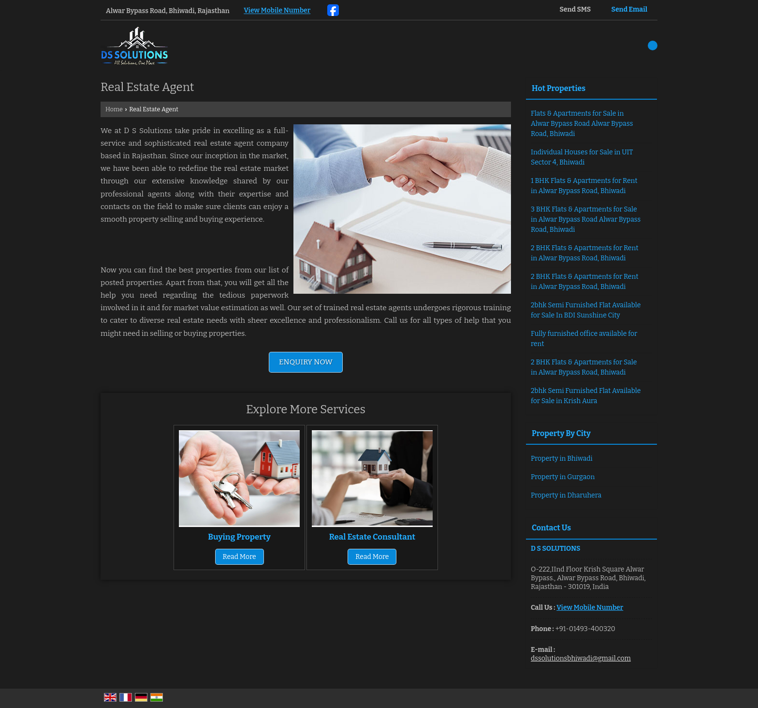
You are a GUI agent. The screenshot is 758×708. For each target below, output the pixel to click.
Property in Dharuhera (566, 495)
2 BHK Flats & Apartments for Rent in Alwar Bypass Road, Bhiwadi (584, 253)
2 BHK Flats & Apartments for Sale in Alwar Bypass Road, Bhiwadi (584, 367)
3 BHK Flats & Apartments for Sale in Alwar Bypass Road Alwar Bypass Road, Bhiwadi (586, 219)
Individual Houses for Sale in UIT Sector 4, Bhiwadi (582, 157)
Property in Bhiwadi (562, 458)
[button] (277, 11)
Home (114, 109)
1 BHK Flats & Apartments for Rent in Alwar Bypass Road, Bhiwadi (584, 186)
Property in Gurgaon (563, 477)
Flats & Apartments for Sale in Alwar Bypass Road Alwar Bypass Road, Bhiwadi (582, 123)
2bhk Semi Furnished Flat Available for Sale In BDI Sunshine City (586, 310)
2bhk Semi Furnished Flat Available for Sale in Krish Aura (586, 396)
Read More (239, 557)
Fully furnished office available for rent (584, 339)
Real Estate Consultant (372, 537)
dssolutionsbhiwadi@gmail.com (581, 658)
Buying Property (239, 537)
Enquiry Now (306, 362)
